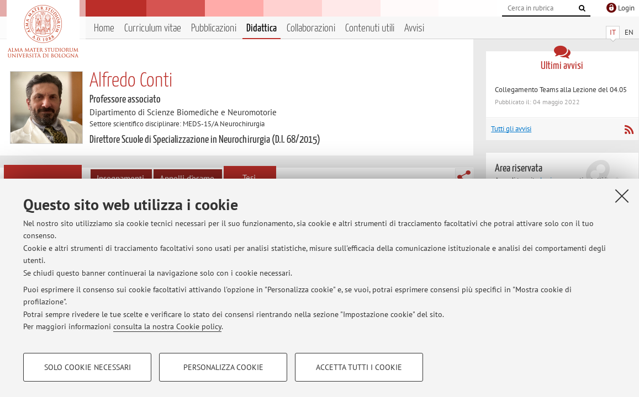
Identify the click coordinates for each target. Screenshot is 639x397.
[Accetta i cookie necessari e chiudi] (622, 196)
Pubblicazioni (213, 28)
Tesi (249, 178)
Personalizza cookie (223, 367)
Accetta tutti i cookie (359, 367)
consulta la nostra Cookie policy (167, 326)
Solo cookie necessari (87, 367)
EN (629, 32)
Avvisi (414, 28)
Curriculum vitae (152, 28)
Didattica (261, 28)
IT (613, 32)
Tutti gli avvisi (511, 128)
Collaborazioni (311, 28)
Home (104, 28)
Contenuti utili (369, 28)
